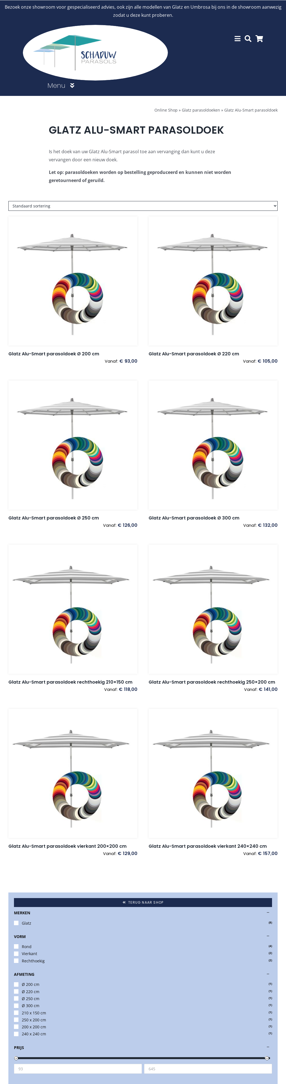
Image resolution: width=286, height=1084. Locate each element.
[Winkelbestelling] (143, 206)
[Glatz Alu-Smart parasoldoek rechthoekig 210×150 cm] (72, 609)
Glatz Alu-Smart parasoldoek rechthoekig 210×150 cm (70, 682)
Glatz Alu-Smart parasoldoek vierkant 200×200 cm (67, 846)
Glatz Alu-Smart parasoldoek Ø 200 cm (53, 353)
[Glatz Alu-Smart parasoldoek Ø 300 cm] (213, 444)
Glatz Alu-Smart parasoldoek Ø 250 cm (53, 517)
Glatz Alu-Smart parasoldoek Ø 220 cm (194, 353)
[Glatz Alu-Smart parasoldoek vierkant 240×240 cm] (213, 773)
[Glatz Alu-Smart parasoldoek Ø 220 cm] (213, 280)
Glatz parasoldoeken (201, 109)
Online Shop (166, 109)
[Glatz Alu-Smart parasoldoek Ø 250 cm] (72, 444)
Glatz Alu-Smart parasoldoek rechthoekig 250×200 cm (212, 682)
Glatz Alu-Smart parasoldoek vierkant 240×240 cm (208, 846)
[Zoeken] (248, 38)
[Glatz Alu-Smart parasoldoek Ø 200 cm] (72, 280)
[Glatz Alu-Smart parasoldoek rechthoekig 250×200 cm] (213, 609)
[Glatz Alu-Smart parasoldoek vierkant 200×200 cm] (72, 773)
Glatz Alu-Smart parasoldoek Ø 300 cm (194, 517)
